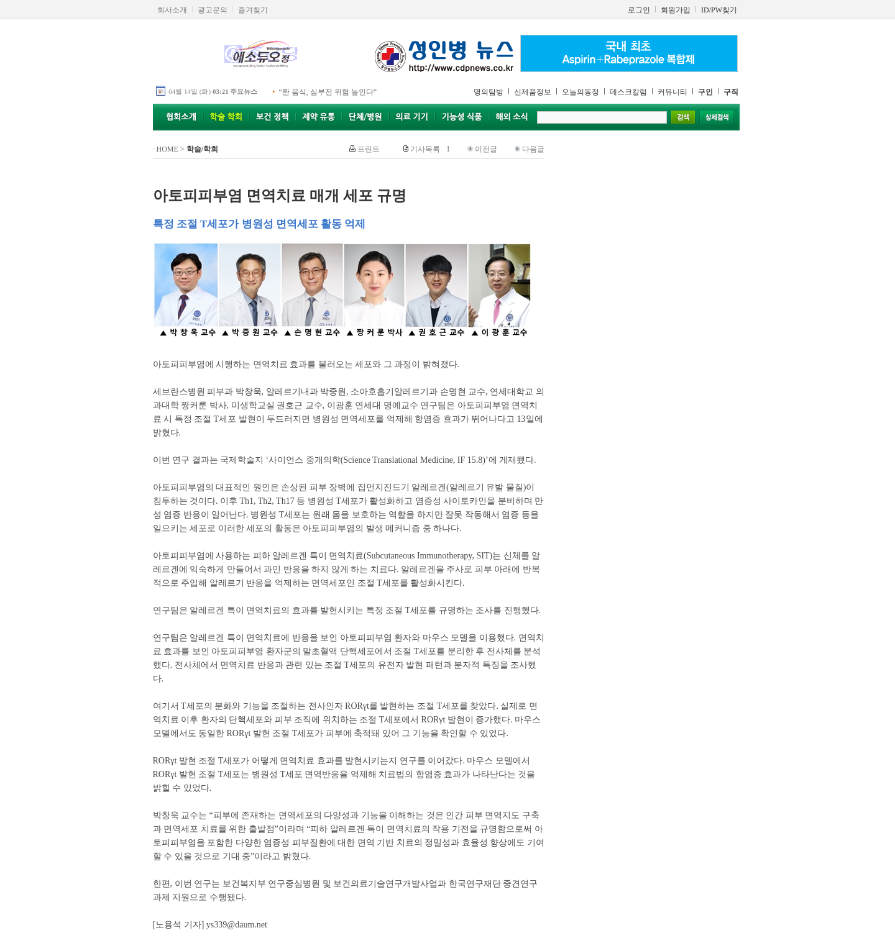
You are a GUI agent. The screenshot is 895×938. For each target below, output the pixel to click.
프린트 (368, 149)
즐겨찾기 (253, 10)
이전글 (486, 149)
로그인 (639, 10)
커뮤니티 (672, 92)
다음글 (533, 149)
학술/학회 (202, 149)
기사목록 (425, 149)
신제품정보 (532, 92)
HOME (167, 149)
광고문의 (212, 10)
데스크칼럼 (628, 92)
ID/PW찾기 (719, 10)
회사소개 (172, 10)
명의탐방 (488, 92)
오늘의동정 (580, 92)
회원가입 (676, 10)
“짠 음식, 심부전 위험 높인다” (328, 92)
